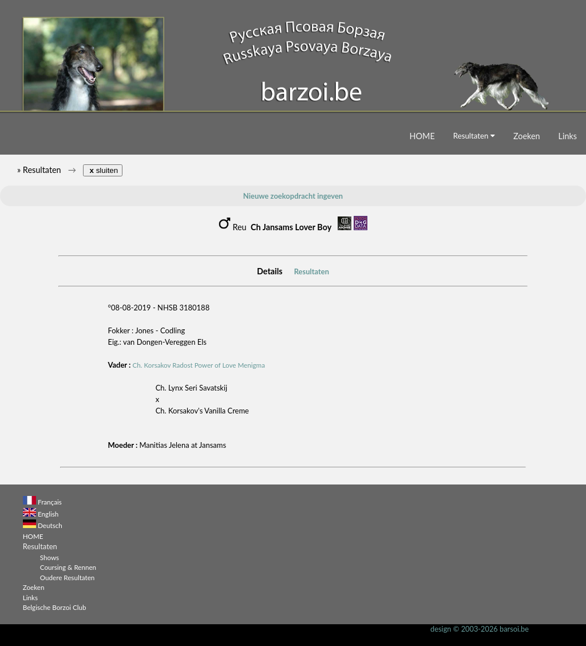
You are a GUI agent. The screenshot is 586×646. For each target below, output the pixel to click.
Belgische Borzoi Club (54, 607)
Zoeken (526, 136)
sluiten (103, 170)
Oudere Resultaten (67, 577)
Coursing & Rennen (68, 567)
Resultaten (474, 135)
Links (568, 136)
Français (50, 502)
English (48, 514)
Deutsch (50, 525)
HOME (422, 136)
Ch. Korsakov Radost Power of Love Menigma (199, 365)
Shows (49, 557)
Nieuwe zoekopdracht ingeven (293, 195)
